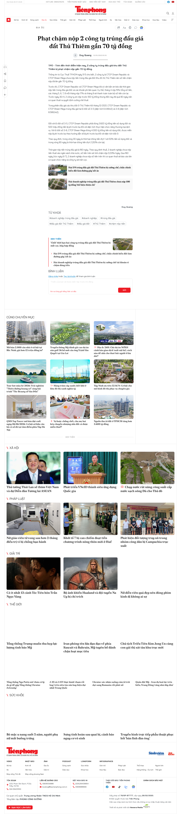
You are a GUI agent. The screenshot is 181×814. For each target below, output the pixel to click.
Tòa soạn (127, 2)
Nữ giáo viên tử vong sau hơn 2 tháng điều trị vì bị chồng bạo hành (32, 540)
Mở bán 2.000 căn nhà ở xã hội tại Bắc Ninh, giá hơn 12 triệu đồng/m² (25, 349)
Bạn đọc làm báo (20, 807)
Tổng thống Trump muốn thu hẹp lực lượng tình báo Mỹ (32, 645)
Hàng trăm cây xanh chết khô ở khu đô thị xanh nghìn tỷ (68, 387)
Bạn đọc (121, 770)
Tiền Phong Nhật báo (76, 2)
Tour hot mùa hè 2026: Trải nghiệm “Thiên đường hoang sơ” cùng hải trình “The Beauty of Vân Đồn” (25, 388)
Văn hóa (118, 20)
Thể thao (92, 20)
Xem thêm (172, 20)
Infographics (106, 761)
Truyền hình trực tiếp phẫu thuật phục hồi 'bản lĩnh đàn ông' (147, 736)
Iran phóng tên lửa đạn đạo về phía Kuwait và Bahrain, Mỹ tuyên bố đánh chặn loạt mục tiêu (89, 647)
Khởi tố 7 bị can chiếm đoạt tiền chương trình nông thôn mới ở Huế (87, 540)
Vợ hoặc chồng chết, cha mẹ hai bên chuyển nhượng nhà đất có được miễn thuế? (69, 424)
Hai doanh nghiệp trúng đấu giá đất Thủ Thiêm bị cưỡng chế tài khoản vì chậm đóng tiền (91, 264)
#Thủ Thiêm (99, 223)
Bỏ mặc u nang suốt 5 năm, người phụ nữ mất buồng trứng (32, 736)
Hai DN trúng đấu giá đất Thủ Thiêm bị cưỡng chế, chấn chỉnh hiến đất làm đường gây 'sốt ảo (99, 169)
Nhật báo (29, 761)
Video (164, 20)
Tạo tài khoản (70, 276)
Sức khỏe (53, 20)
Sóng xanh (34, 20)
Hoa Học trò (114, 2)
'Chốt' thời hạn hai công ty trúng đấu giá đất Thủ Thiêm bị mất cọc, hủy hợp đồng (81, 244)
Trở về (5, 94)
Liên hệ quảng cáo (49, 780)
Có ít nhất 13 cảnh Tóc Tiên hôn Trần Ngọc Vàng (32, 594)
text (124, 27)
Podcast (66, 761)
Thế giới (63, 20)
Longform (86, 761)
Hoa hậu (156, 20)
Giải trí (126, 20)
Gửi (124, 290)
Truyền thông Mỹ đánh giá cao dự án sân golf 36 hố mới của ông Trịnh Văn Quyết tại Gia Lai (69, 350)
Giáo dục (135, 20)
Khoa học (146, 20)
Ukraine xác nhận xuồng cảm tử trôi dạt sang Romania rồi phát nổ (111, 683)
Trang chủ (9, 20)
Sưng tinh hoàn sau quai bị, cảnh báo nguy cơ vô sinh (88, 736)
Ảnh (45, 761)
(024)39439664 (82, 784)
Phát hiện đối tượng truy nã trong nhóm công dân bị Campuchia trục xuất (144, 541)
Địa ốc (44, 20)
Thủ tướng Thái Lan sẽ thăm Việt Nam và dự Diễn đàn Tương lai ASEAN (33, 489)
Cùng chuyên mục (20, 317)
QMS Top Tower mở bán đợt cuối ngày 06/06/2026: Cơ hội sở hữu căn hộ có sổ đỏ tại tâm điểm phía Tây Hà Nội (26, 425)
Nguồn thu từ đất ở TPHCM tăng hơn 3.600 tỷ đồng (113, 422)
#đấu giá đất (83, 223)
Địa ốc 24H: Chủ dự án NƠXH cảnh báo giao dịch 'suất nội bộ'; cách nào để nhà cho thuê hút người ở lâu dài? (113, 351)
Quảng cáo (140, 2)
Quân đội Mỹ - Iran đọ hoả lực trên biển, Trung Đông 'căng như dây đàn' (154, 683)
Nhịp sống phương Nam (34, 774)
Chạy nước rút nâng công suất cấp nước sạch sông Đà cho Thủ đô (146, 489)
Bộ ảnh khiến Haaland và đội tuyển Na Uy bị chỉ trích (89, 594)
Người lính (103, 20)
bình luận (135, 27)
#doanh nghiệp (89, 218)
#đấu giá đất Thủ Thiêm (61, 223)
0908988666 (81, 787)
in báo (130, 27)
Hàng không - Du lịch (145, 770)
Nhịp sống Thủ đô (13, 774)
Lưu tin (5, 80)
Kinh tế (24, 20)
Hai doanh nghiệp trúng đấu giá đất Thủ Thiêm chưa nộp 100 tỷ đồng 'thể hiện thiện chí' (99, 183)
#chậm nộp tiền (117, 223)
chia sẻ (118, 27)
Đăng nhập (53, 276)
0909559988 (48, 784)
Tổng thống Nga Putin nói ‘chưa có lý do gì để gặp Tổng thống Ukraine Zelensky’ (26, 685)
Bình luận (5, 87)
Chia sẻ (5, 73)
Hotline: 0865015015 (55, 2)
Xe (111, 20)
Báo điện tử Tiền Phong (90, 10)
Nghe (5, 67)
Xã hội (16, 20)
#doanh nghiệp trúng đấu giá (63, 218)
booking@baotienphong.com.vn (54, 787)
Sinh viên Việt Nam (97, 2)
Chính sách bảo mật (153, 780)
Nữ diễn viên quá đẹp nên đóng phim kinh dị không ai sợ (146, 594)
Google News (141, 27)
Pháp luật (82, 20)
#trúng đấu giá (108, 218)
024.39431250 (15, 789)
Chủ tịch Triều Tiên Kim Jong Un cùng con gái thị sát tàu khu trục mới (147, 645)
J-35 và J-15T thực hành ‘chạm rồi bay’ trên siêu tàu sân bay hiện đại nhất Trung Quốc (68, 685)
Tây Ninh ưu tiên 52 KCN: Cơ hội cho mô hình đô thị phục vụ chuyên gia (113, 387)
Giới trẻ (72, 20)
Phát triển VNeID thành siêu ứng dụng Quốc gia (89, 489)
